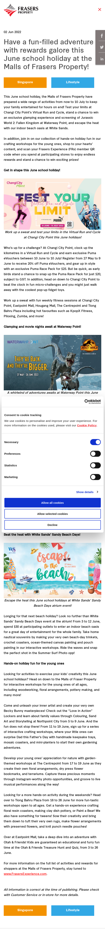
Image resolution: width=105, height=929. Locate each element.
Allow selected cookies (52, 513)
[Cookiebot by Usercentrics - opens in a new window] (84, 401)
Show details (85, 491)
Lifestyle (73, 82)
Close (99, 11)
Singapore (25, 82)
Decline (52, 524)
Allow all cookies (52, 502)
